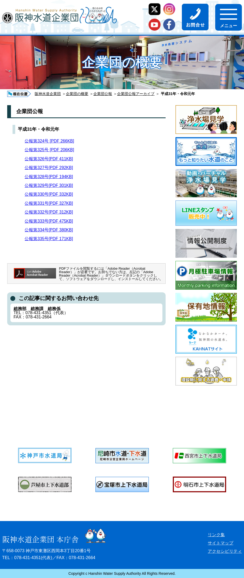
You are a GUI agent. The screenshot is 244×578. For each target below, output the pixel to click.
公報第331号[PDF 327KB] (49, 203)
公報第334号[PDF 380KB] (49, 230)
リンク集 (216, 534)
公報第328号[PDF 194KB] (49, 176)
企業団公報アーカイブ (135, 94)
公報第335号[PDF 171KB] (49, 238)
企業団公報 (102, 94)
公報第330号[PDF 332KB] (49, 194)
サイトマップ (220, 543)
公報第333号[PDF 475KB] (49, 221)
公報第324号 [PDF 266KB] (49, 141)
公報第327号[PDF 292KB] (49, 167)
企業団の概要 (77, 94)
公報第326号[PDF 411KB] (49, 159)
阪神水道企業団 (48, 94)
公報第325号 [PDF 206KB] (49, 149)
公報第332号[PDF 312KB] (49, 212)
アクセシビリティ (225, 551)
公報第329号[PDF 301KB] (49, 185)
